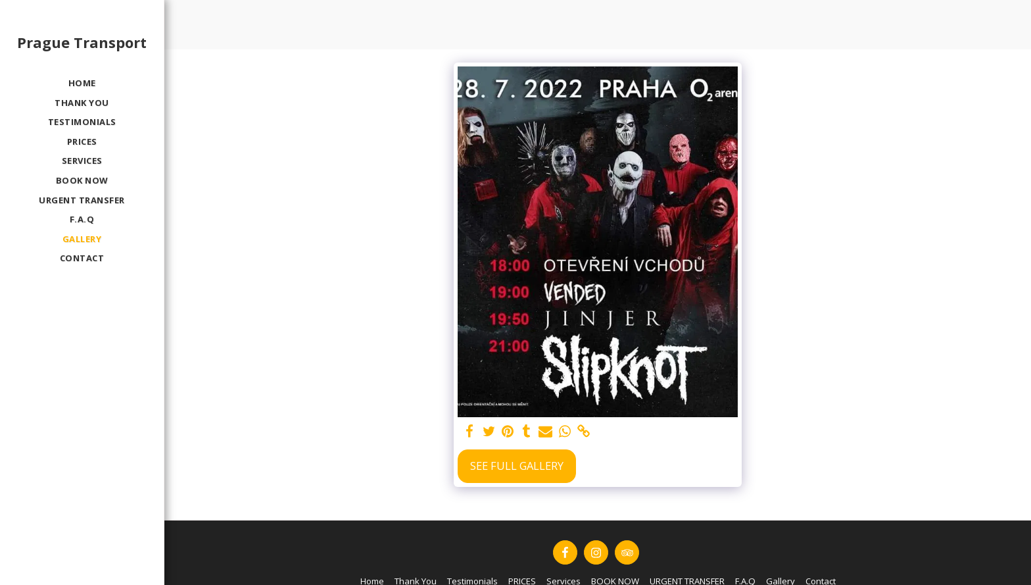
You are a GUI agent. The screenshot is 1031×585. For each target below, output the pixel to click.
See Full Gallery (516, 465)
